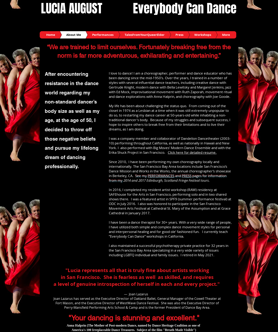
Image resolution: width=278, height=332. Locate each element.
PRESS (186, 175)
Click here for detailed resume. (192, 152)
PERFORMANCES (161, 175)
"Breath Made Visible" (179, 330)
